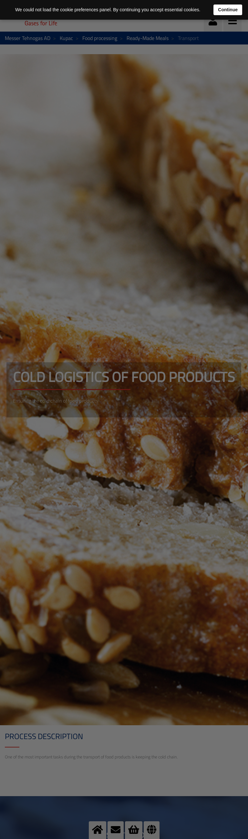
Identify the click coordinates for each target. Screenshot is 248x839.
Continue (228, 9)
